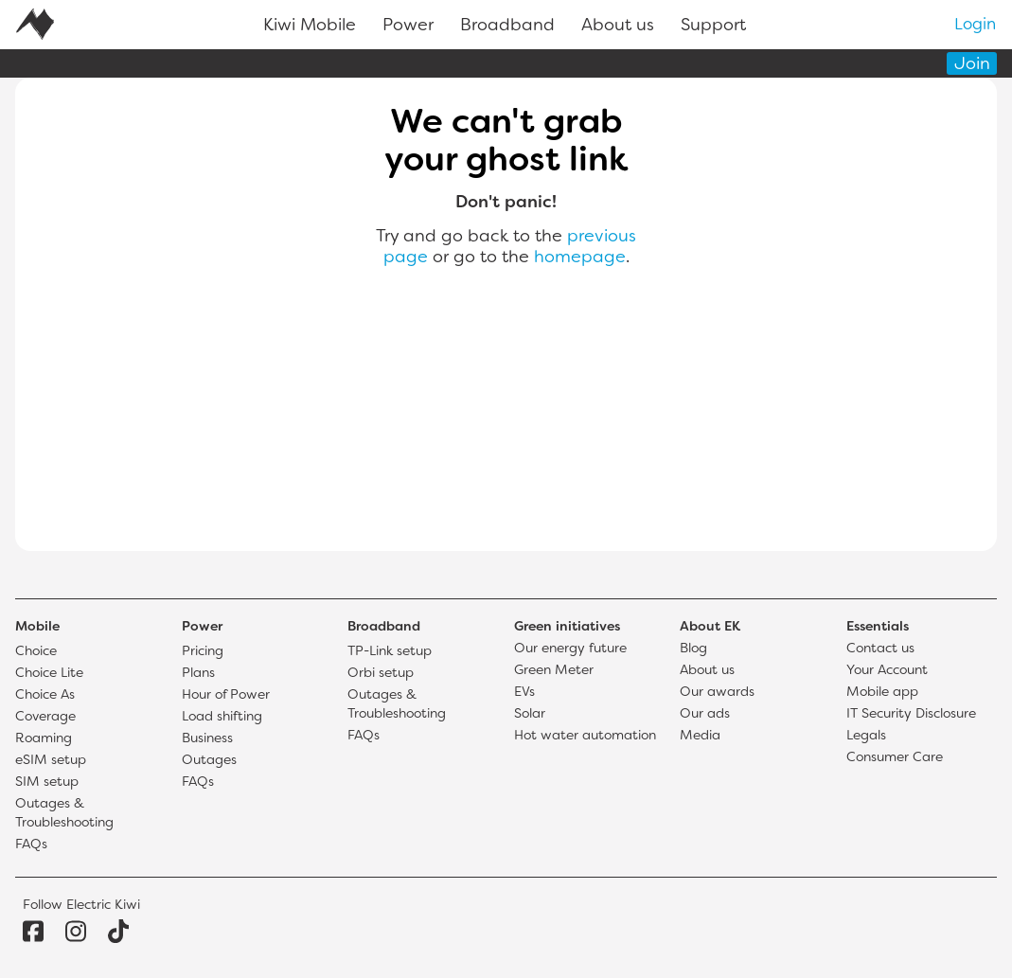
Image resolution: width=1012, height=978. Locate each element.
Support (713, 26)
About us (617, 26)
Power (408, 26)
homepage (580, 258)
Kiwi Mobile (309, 26)
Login (975, 25)
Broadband (507, 26)
